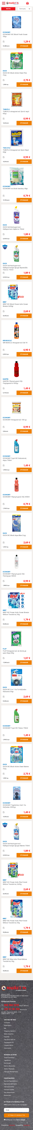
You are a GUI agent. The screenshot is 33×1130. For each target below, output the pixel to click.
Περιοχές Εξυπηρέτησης (11, 1071)
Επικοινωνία (7, 1048)
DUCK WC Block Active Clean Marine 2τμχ (16, 768)
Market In (12, 3)
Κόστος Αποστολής (9, 1066)
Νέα (5, 1028)
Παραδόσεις (7, 1060)
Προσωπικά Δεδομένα (10, 1084)
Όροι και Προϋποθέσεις (11, 1081)
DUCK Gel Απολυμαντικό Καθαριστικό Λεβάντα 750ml (13, 228)
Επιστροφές (7, 1063)
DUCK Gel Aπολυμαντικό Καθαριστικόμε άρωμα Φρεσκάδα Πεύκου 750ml (15, 268)
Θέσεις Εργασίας (8, 1034)
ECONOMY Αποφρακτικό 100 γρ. (15, 420)
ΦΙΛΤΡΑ (8, 9)
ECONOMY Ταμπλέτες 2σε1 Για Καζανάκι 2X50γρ (14, 806)
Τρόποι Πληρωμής (9, 1069)
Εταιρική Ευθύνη (8, 1045)
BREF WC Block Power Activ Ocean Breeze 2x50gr (15, 305)
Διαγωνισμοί (7, 1095)
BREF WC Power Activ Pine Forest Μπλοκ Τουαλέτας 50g (15, 922)
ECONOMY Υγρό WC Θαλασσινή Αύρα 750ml (14, 459)
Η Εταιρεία (7, 1022)
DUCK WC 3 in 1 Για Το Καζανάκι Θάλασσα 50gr (14, 690)
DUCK (5, 71)
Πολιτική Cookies (9, 1087)
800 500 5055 (10, 1005)
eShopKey (12, 1125)
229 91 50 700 (10, 1009)
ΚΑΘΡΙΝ (5, 379)
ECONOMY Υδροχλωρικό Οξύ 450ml (16, 497)
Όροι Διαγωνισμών (9, 1092)
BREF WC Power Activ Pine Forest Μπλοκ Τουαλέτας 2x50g (15, 883)
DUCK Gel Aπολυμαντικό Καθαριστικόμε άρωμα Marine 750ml (16, 845)
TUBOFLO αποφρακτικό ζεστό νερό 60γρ (16, 112)
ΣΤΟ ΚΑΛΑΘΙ (24, 46)
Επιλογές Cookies (9, 1089)
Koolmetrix (26, 1125)
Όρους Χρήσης (20, 1120)
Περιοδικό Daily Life (9, 1039)
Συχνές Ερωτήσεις (9, 1057)
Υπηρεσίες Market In (9, 1031)
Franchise (6, 1037)
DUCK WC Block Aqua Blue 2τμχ (14, 535)
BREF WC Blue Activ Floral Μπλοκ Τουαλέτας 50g (15, 960)
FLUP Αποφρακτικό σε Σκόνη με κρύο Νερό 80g (14, 652)
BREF (4, 302)
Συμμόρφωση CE (8, 1042)
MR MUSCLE (7, 340)
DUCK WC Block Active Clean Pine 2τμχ (15, 74)
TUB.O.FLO (6, 148)
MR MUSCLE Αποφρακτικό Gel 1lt (15, 343)
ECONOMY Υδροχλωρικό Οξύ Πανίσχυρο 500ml (14, 575)
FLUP (5, 649)
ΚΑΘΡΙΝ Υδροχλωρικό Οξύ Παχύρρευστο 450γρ (12, 382)
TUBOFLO (6, 109)
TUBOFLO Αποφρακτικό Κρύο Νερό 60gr (16, 151)
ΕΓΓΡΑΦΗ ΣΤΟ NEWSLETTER (16, 1115)
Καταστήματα (7, 1025)
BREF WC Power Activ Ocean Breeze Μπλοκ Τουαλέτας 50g (16, 613)
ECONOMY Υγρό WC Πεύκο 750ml (15, 728)
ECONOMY (6, 32)
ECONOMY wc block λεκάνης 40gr (15, 189)
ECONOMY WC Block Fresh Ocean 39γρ (15, 35)
